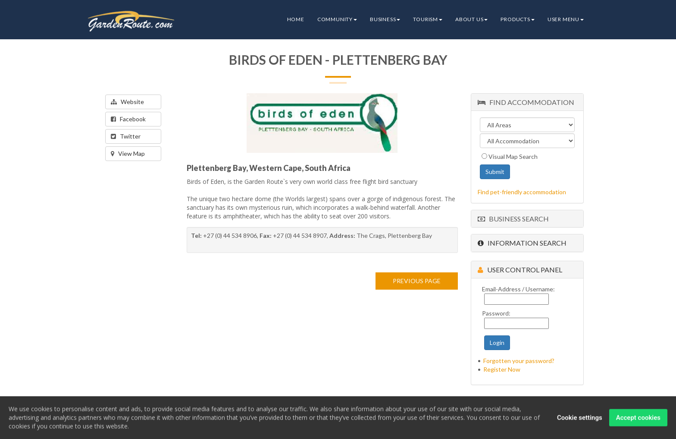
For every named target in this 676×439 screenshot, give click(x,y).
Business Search (513, 219)
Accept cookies (638, 418)
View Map (128, 153)
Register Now (501, 369)
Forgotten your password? (518, 360)
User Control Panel (520, 269)
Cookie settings (579, 418)
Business (385, 19)
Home (295, 19)
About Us (471, 19)
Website (127, 101)
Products (517, 19)
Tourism (427, 19)
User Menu (566, 19)
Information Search (522, 243)
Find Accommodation (526, 102)
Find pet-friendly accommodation (522, 192)
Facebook (128, 119)
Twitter (126, 136)
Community (337, 19)
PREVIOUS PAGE (417, 280)
